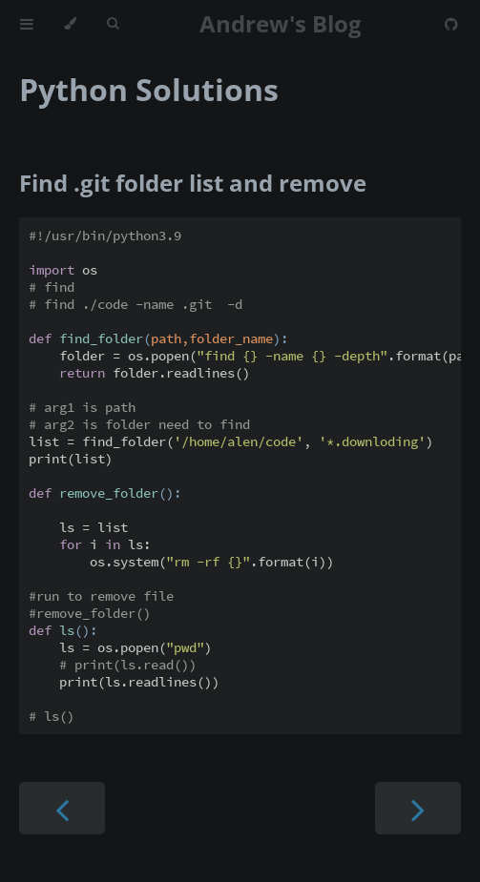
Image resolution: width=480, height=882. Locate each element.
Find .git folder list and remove (192, 182)
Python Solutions (149, 89)
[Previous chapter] (62, 808)
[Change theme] (70, 24)
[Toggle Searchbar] (113, 24)
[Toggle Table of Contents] (27, 24)
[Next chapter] (418, 808)
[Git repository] (451, 23)
